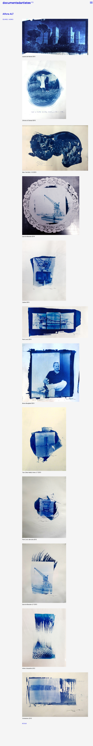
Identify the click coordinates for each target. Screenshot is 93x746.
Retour (24, 723)
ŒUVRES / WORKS (8, 19)
